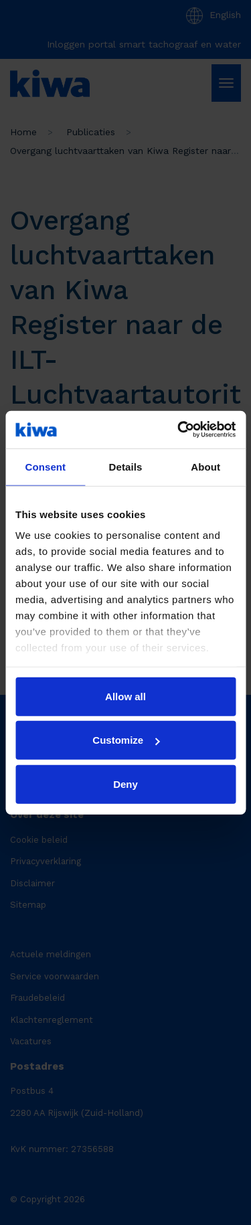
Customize (125, 740)
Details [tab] (126, 466)
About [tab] (205, 466)
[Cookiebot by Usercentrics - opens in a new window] (179, 429)
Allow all (125, 696)
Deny (125, 783)
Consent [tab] (45, 466)
